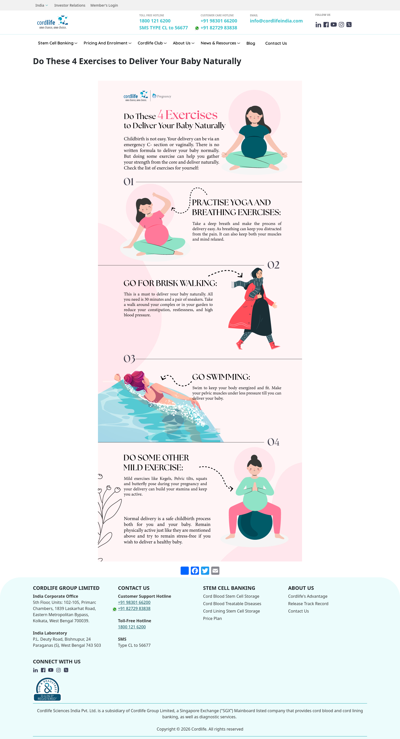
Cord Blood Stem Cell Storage (231, 596)
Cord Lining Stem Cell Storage (231, 611)
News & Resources (218, 42)
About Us (182, 42)
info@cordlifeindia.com (276, 21)
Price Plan (212, 618)
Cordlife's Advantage (308, 596)
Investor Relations (69, 5)
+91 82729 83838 (219, 28)
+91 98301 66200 (219, 21)
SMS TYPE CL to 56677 (163, 28)
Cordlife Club (150, 42)
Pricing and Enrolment (106, 42)
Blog (250, 43)
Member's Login (104, 5)
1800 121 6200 (155, 21)
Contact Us (276, 43)
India (39, 5)
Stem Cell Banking (55, 42)
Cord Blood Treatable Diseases (232, 603)
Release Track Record (308, 603)
